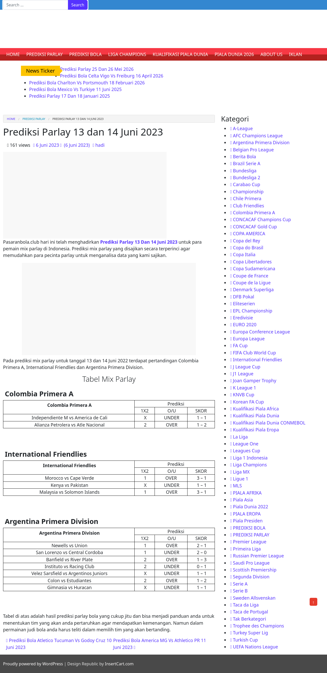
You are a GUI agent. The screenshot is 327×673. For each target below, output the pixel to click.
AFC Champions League (258, 135)
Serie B (240, 591)
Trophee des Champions (258, 626)
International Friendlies (257, 359)
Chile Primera (247, 198)
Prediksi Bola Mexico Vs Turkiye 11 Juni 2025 (75, 89)
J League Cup (246, 367)
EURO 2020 (244, 324)
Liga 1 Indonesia (250, 458)
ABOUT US (272, 54)
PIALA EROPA (247, 514)
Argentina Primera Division (261, 142)
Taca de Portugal (250, 612)
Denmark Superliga (253, 289)
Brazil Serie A (246, 163)
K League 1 (244, 388)
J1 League (243, 374)
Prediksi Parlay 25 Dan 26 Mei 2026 (97, 69)
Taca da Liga (246, 605)
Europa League (249, 338)
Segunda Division (251, 577)
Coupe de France (250, 276)
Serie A (240, 584)
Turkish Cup (245, 640)
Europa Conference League (261, 332)
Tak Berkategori (249, 619)
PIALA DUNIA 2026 (234, 54)
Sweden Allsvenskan (254, 598)
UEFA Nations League (255, 647)
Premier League (249, 542)
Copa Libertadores (252, 262)
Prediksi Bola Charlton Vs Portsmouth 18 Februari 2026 (87, 83)
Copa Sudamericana (254, 268)
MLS (237, 486)
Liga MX (241, 472)
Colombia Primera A (254, 212)
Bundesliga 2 (246, 177)
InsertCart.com (119, 664)
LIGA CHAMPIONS (127, 54)
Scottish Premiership (254, 570)
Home (11, 119)
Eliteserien (244, 303)
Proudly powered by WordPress (33, 664)
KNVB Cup (243, 394)
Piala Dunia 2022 (250, 506)
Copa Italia (244, 254)
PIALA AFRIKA (247, 493)
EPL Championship (252, 311)
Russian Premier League (258, 556)
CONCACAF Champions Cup (262, 219)
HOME (13, 54)
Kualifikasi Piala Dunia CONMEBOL (269, 423)
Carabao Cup (246, 184)
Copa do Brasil (248, 247)
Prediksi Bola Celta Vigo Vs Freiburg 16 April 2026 (111, 76)
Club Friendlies (248, 206)
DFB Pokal (243, 297)
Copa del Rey (246, 241)
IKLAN (295, 54)
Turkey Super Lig (250, 633)
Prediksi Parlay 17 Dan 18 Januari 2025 (69, 96)
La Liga (240, 437)
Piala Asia (243, 500)
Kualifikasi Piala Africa (256, 409)
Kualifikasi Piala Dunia (256, 415)
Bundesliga (244, 170)
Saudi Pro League (251, 563)
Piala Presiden (248, 521)
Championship (248, 191)
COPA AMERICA (249, 233)
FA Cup (240, 345)
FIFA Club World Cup (254, 353)
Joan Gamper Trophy (254, 380)
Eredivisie (243, 318)
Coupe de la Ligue (252, 282)
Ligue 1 (240, 479)
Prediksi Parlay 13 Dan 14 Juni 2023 (138, 242)
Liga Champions (250, 465)
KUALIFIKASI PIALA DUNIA (180, 54)
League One (246, 444)
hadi (99, 145)
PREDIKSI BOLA (85, 54)
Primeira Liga (247, 549)
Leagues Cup (246, 450)
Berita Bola (244, 156)
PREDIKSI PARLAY (44, 54)
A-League (243, 128)
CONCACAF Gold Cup (255, 226)
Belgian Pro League (253, 150)
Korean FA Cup (248, 402)
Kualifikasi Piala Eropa (256, 430)
